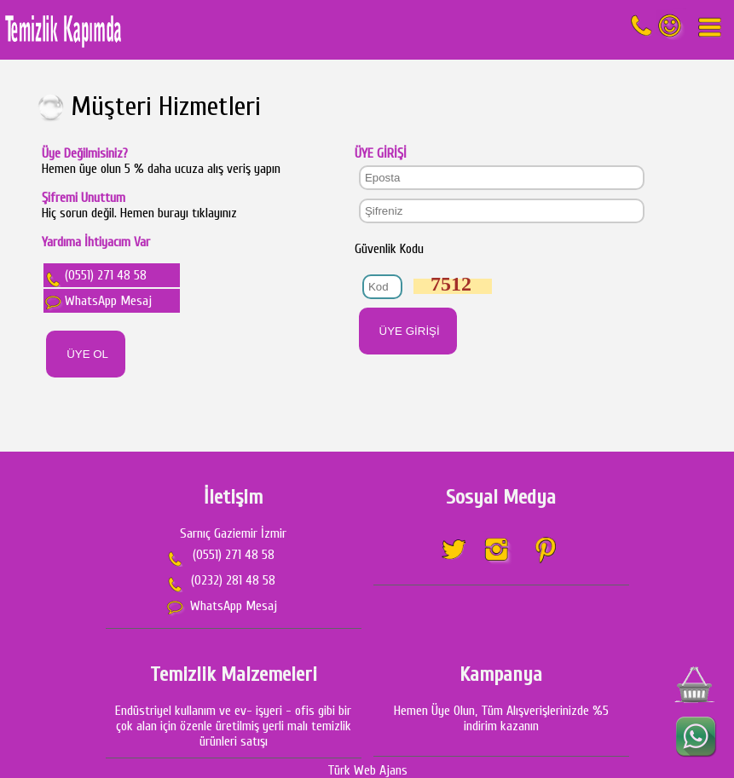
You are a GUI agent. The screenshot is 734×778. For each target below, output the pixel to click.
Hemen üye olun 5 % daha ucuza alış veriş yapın (161, 161)
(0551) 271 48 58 (97, 275)
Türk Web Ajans (367, 770)
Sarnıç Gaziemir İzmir (233, 533)
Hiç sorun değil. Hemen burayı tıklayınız (139, 213)
